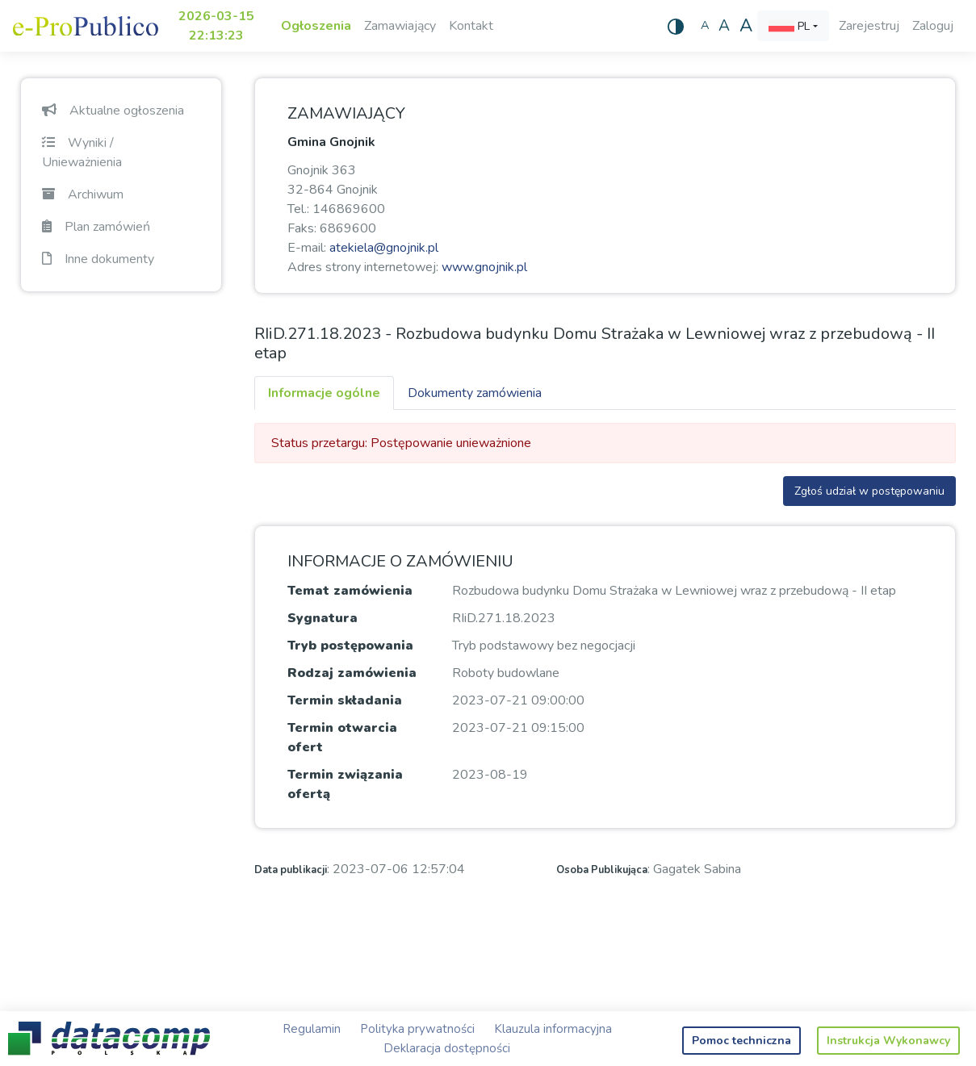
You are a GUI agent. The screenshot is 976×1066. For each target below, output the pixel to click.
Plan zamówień (96, 227)
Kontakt (471, 26)
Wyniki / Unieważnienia (82, 152)
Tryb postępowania (350, 645)
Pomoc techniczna (741, 1040)
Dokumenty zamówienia (475, 393)
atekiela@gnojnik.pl (383, 248)
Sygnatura (322, 618)
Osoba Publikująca (601, 870)
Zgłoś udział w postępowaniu (869, 491)
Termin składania (344, 700)
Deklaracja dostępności (446, 1048)
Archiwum (83, 194)
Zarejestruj (869, 26)
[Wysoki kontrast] (675, 25)
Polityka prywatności (417, 1029)
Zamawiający (400, 26)
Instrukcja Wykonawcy (888, 1040)
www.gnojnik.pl (484, 267)
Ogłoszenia (316, 26)
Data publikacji (290, 870)
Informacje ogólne (324, 393)
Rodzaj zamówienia (352, 673)
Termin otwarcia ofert (342, 737)
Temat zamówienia (350, 591)
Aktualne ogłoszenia (113, 110)
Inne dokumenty (98, 259)
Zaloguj (932, 26)
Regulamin (312, 1029)
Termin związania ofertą (345, 784)
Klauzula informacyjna (553, 1029)
